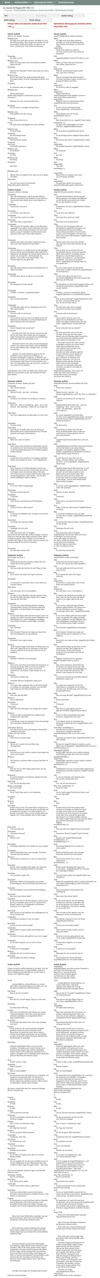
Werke (7, 2)
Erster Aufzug (41, 16)
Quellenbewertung (66, 2)
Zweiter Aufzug (67, 16)
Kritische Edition (21, 2)
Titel (5, 16)
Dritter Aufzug (9, 20)
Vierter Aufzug (34, 20)
